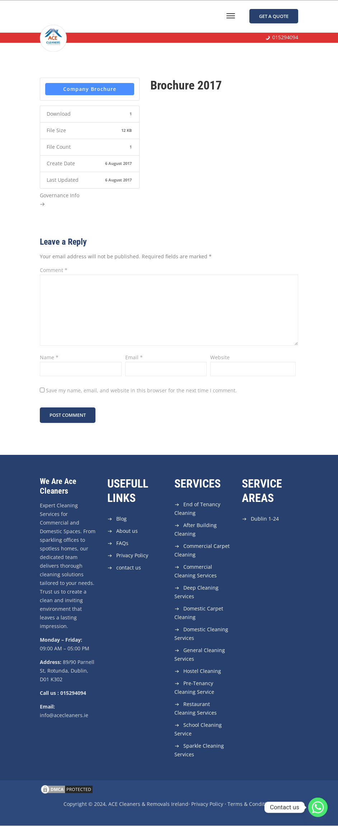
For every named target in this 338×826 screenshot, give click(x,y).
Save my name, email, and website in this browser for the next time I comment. (141, 390)
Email (134, 357)
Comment (53, 270)
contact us (128, 567)
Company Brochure (89, 89)
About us (127, 531)
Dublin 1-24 (265, 519)
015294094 (285, 38)
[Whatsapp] (318, 807)
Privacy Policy (132, 555)
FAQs (122, 543)
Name (49, 357)
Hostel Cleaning (202, 671)
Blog (121, 519)
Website (220, 357)
